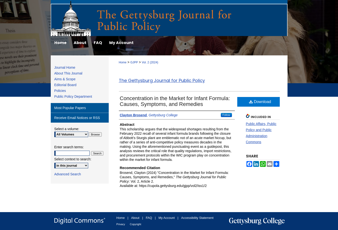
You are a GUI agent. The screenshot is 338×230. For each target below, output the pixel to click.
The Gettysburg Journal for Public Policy (162, 80)
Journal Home (64, 67)
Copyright (135, 224)
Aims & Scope (65, 79)
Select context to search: (72, 159)
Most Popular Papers (70, 108)
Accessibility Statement (197, 218)
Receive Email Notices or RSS (77, 118)
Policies (60, 91)
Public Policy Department (73, 96)
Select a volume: (66, 129)
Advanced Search (67, 174)
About (135, 218)
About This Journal (68, 73)
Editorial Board (65, 85)
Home (123, 62)
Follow (226, 114)
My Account (166, 218)
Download (260, 102)
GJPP (134, 62)
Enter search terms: (69, 147)
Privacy (120, 224)
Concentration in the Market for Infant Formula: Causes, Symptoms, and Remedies (175, 101)
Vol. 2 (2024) (150, 62)
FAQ (149, 218)
